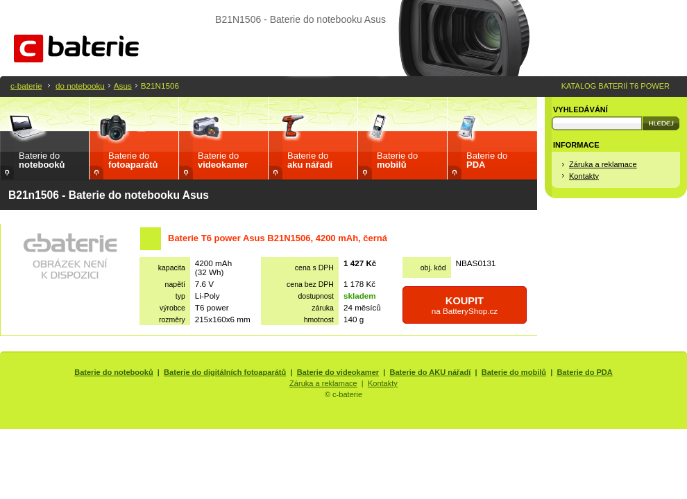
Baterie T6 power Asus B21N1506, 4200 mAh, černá (277, 238)
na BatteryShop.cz (465, 305)
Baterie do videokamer (338, 372)
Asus (123, 85)
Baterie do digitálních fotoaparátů (225, 372)
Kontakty (584, 176)
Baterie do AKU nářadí (430, 372)
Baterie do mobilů (514, 372)
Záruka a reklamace (603, 164)
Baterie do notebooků (113, 372)
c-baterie (26, 85)
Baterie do (42, 160)
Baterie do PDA (584, 372)
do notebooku (80, 85)
